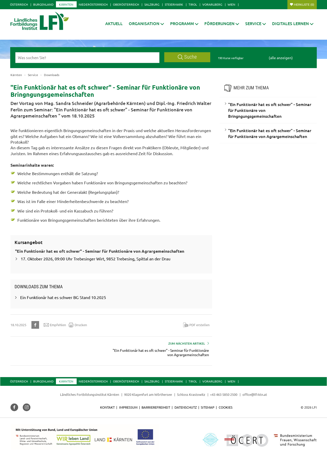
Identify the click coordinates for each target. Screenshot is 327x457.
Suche (187, 57)
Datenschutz (185, 407)
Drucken (77, 324)
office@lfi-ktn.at (254, 394)
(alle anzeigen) (281, 57)
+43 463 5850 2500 (223, 394)
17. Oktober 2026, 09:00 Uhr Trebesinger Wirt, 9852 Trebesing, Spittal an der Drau (95, 258)
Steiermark (174, 4)
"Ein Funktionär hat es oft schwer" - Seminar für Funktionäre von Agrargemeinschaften (269, 133)
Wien (231, 4)
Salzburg (151, 4)
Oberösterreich (126, 4)
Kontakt (107, 407)
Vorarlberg (212, 4)
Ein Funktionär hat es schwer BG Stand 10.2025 (63, 297)
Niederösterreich (93, 4)
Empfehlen (55, 324)
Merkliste (304, 4)
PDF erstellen (196, 324)
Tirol (193, 4)
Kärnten (66, 4)
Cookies (225, 407)
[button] (146, 23)
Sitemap (207, 407)
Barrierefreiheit (156, 407)
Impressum (128, 407)
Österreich (19, 4)
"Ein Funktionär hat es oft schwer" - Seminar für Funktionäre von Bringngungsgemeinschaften (269, 110)
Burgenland (43, 4)
